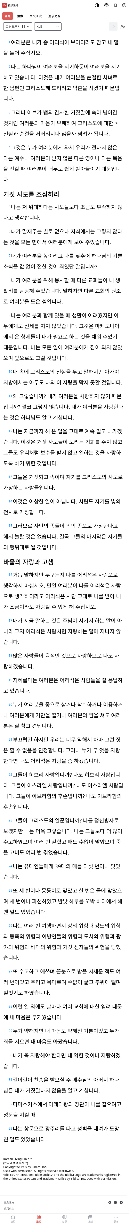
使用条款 (9, 1208)
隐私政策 (9, 1202)
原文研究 (36, 16)
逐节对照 (54, 16)
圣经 (8, 16)
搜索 (20, 16)
